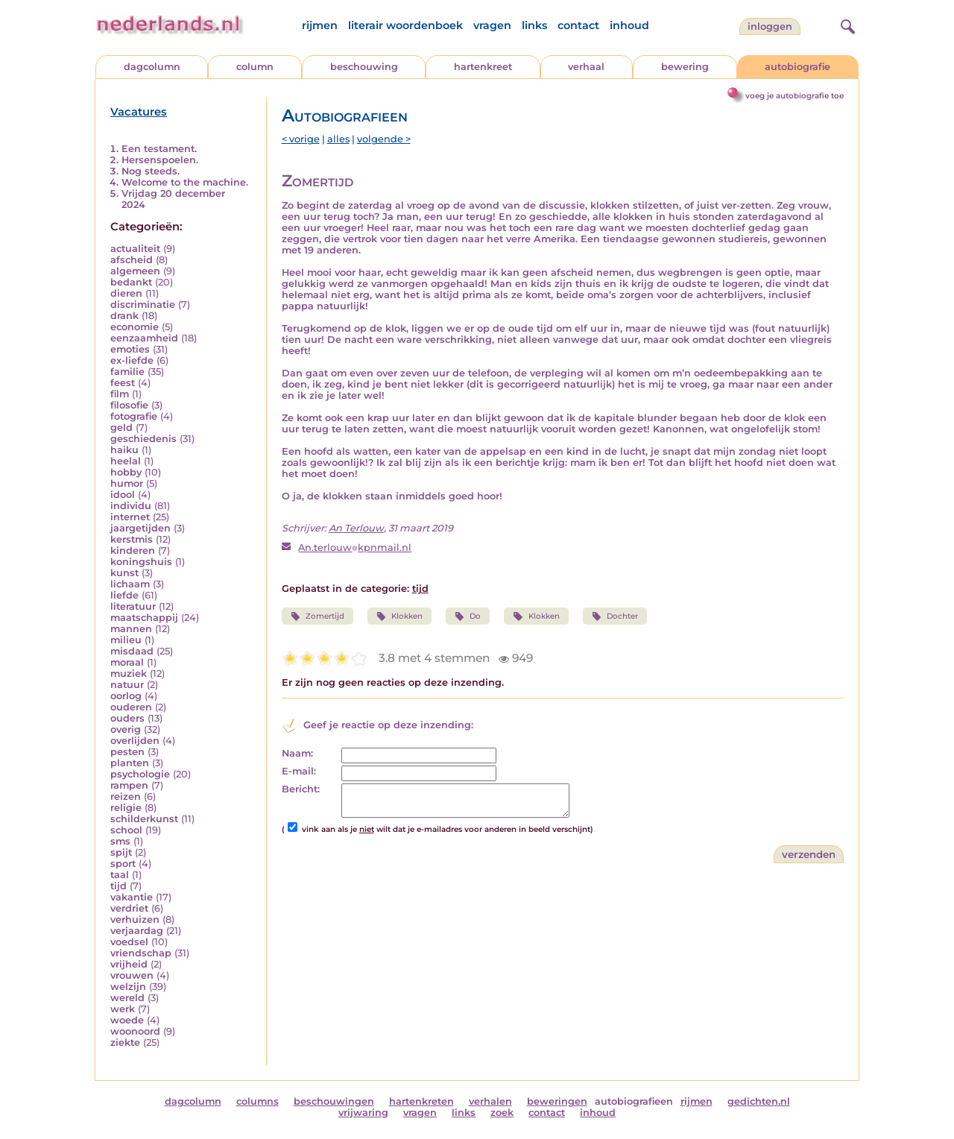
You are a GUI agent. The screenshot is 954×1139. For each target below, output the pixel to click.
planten (129, 763)
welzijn (128, 986)
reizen (125, 796)
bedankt (131, 282)
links (534, 25)
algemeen (135, 271)
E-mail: (299, 771)
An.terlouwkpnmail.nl (354, 547)
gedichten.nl (758, 1101)
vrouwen (132, 975)
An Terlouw (356, 528)
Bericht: (301, 789)
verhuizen (134, 919)
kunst (124, 572)
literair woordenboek (405, 25)
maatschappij (144, 617)
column (255, 66)
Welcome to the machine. (184, 182)
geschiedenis (143, 438)
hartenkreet (483, 66)
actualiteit (135, 248)
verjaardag (136, 930)
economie (134, 326)
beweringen (557, 1101)
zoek (502, 1112)
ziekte (125, 1042)
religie (126, 807)
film (119, 394)
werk (122, 1009)
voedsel (129, 941)
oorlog (126, 695)
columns (257, 1101)
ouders (127, 718)
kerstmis (131, 539)
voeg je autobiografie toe (794, 96)
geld (121, 427)
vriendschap (140, 953)
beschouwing (364, 66)
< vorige (301, 139)
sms (120, 841)
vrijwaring (363, 1112)
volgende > (384, 139)
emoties (130, 349)
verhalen (490, 1101)
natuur (127, 684)
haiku (124, 449)
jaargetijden (140, 528)
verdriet (129, 908)
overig (125, 729)
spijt (121, 852)
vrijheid (129, 964)
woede (127, 1020)
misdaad (132, 651)
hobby (126, 472)
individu (130, 505)
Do (468, 616)
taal (119, 874)
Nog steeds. (150, 171)
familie (127, 371)
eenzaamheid (144, 338)
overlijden (134, 740)
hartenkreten (421, 1101)
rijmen (320, 25)
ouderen (131, 707)
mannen (131, 628)
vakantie (131, 897)
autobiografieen (634, 1101)
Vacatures (138, 112)
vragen (492, 25)
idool (122, 494)
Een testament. (159, 148)
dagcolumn (152, 66)
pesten (127, 751)
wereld (127, 997)
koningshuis (141, 561)
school (126, 830)
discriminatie (142, 304)
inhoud (629, 25)
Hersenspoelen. (159, 159)
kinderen (132, 550)
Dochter (615, 616)
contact (578, 25)
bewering (685, 66)
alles (338, 139)
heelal (125, 461)
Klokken (399, 616)
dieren (126, 293)
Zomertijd (317, 616)
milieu (126, 640)
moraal (127, 662)
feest (122, 382)
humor (126, 483)
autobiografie (797, 66)
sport (123, 863)
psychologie (140, 774)
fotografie (133, 416)
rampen (129, 785)
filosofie (129, 405)
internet (130, 517)
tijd (118, 886)
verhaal (586, 66)
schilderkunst (144, 818)
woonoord (135, 1031)
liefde (124, 595)
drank (124, 315)
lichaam (130, 584)
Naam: (297, 753)
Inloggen (770, 26)
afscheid (131, 259)
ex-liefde (132, 360)
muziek (128, 673)
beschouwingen (334, 1101)
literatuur (133, 606)
